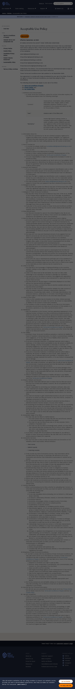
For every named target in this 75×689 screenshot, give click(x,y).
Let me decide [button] (65, 681)
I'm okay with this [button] (65, 685)
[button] (22, 684)
